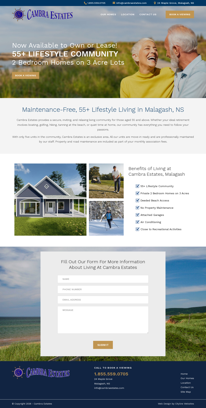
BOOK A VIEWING (179, 14)
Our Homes (108, 14)
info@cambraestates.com (131, 3)
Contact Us (148, 14)
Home (184, 373)
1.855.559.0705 (94, 3)
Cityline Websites (184, 403)
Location (128, 14)
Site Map (186, 391)
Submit (103, 344)
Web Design (164, 403)
